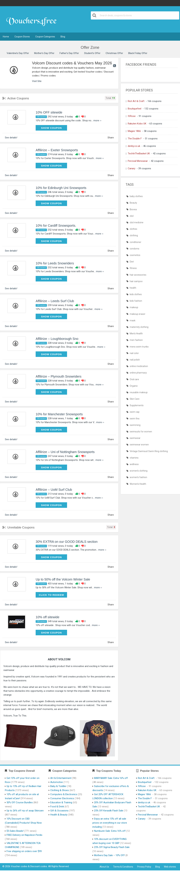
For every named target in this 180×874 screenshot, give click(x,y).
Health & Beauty (58, 814)
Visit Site (37, 81)
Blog (63, 36)
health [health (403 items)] (133, 288)
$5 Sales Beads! (15, 830)
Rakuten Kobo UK (137, 123)
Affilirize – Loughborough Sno (57, 338)
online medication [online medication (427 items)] (139, 366)
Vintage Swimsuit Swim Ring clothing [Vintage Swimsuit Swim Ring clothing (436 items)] (149, 451)
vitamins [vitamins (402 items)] (134, 457)
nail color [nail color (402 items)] (134, 353)
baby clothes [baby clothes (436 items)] (136, 196)
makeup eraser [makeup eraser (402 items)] (137, 314)
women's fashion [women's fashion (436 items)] (138, 477)
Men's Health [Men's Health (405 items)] (136, 333)
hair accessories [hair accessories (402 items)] (138, 275)
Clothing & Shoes (59, 790)
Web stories (170, 866)
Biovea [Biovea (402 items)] (133, 209)
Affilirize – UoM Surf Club (54, 489)
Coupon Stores (22, 36)
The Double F (135, 138)
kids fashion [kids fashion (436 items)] (136, 301)
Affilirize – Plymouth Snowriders (58, 376)
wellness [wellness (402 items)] (134, 464)
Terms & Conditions (123, 866)
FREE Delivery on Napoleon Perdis (24, 835)
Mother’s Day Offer (44, 53)
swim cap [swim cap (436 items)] (134, 412)
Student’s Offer (92, 53)
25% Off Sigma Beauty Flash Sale (112, 847)
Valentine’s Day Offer (18, 53)
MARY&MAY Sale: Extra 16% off (111, 778)
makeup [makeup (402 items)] (134, 307)
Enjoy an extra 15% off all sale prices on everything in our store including (109, 822)
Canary (131, 168)
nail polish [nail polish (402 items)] (135, 359)
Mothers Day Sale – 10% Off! (109, 855)
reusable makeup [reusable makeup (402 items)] (139, 392)
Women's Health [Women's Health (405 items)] (138, 484)
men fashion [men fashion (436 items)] (136, 340)
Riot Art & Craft (136, 101)
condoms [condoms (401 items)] (134, 248)
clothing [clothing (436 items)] (134, 235)
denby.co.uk (134, 146)
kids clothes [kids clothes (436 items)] (136, 294)
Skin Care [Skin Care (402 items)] (134, 399)
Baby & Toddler (58, 786)
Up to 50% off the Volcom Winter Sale (63, 579)
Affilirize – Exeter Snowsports (57, 150)
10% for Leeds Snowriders (55, 263)
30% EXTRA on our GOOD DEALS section (66, 541)
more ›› (97, 120)
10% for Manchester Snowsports (59, 414)
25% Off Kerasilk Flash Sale (108, 810)
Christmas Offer (114, 53)
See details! (11, 137)
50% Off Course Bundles (20, 802)
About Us (104, 866)
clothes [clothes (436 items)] (133, 229)
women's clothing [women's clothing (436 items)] (138, 470)
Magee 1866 (134, 131)
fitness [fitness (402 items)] (133, 268)
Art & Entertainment (60, 778)
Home (6, 36)
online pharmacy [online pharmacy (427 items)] (138, 372)
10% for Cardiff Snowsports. (56, 225)
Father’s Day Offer (69, 53)
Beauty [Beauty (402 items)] (133, 202)
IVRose (132, 116)
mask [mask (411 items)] (132, 320)
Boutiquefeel (134, 108)
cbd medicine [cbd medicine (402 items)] (136, 222)
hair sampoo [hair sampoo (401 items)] (136, 281)
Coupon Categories (45, 36)
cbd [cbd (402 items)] (131, 216)
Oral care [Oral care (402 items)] (134, 379)
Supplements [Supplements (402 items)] (137, 405)
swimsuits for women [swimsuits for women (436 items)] (141, 431)
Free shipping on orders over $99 (24, 851)
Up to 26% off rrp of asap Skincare (25, 810)
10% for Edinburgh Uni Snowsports (61, 188)
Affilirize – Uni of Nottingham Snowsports (65, 452)
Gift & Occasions (59, 810)
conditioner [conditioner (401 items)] (135, 242)
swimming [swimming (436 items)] (135, 425)
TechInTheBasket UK (139, 153)
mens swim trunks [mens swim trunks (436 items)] (139, 346)
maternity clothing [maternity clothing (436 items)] (139, 327)
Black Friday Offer (137, 53)
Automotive (56, 782)
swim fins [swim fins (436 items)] (134, 418)
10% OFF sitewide (49, 112)
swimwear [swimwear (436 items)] (135, 438)
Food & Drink (57, 806)
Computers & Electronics (63, 794)
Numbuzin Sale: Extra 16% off (110, 830)
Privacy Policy (144, 866)
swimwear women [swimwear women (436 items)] (139, 444)
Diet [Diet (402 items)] (132, 261)
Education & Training (61, 802)
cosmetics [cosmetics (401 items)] (135, 255)
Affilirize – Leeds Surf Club (55, 301)
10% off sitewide (47, 617)
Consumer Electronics (62, 798)
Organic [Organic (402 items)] (134, 386)
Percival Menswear (138, 161)
